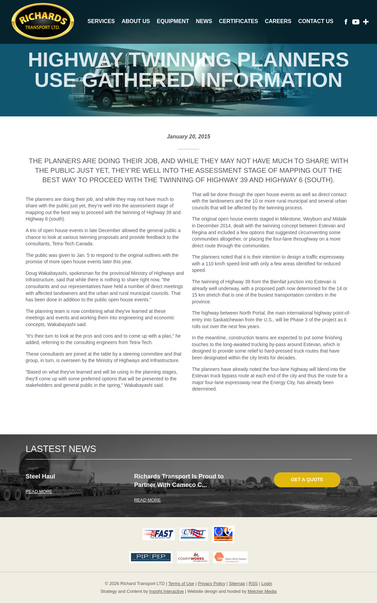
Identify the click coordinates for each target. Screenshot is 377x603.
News (204, 21)
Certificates (238, 21)
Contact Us (316, 21)
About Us (135, 21)
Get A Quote (307, 479)
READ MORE (39, 491)
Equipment (173, 21)
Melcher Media (262, 591)
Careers (278, 21)
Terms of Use (181, 583)
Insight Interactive (166, 591)
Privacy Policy (211, 583)
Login (266, 583)
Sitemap (237, 583)
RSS (253, 583)
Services (101, 21)
